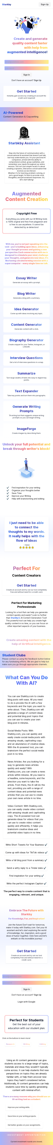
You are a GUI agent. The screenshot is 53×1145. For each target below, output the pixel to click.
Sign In (26, 75)
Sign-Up (45, 4)
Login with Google (26, 1002)
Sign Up (37, 80)
